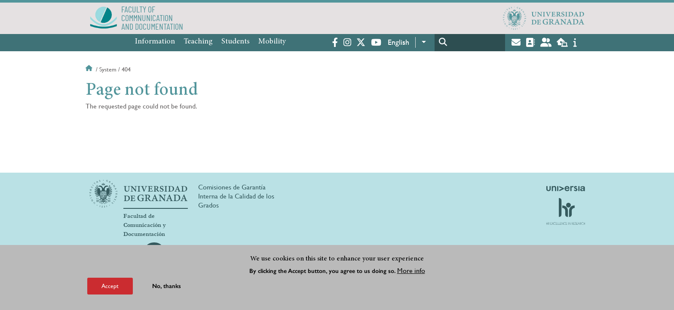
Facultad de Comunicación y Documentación (144, 225)
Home (90, 69)
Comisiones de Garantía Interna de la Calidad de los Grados (236, 196)
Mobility (272, 42)
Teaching (198, 42)
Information (155, 42)
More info (411, 271)
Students (235, 42)
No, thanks (166, 286)
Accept (110, 285)
